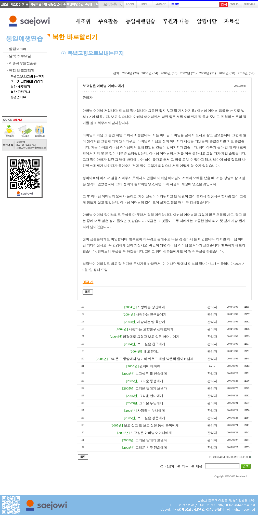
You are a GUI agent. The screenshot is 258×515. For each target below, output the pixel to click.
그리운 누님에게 (151, 403)
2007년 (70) (188, 73)
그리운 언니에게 (151, 396)
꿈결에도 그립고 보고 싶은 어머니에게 (151, 336)
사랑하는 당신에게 (151, 307)
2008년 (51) (207, 73)
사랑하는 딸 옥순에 (151, 322)
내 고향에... (151, 351)
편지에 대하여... (151, 366)
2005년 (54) (149, 73)
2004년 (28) (130, 73)
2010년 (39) (246, 73)
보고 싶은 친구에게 (151, 344)
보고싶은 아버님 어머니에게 (151, 433)
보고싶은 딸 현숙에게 (151, 373)
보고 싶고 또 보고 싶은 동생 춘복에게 (151, 425)
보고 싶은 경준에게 (151, 418)
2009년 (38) (226, 73)
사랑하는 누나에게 (151, 410)
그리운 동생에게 (151, 381)
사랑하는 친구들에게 (151, 314)
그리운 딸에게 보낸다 (151, 388)
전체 (116, 73)
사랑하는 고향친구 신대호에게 (151, 329)
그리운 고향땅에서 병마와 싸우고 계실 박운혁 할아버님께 (151, 359)
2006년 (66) (169, 73)
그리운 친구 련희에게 (151, 447)
